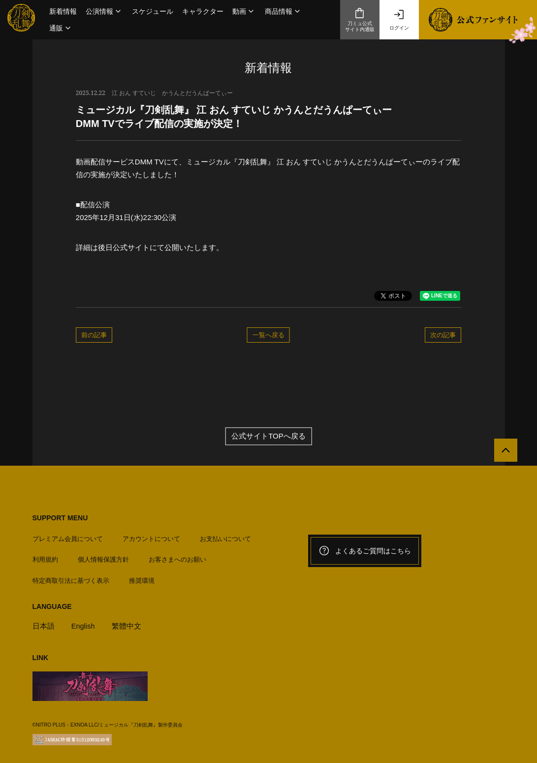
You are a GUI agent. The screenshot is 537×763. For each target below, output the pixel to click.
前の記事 (94, 334)
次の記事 (443, 334)
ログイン (399, 19)
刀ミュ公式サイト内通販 (360, 19)
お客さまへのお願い (177, 557)
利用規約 (45, 557)
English (83, 624)
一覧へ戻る (268, 334)
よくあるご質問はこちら (364, 551)
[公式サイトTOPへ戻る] (503, 452)
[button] (104, 11)
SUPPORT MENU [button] (60, 518)
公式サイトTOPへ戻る (268, 436)
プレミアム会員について (67, 536)
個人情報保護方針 (103, 557)
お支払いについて (225, 536)
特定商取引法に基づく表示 (70, 578)
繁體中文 (127, 624)
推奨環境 (142, 578)
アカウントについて (151, 536)
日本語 (43, 624)
